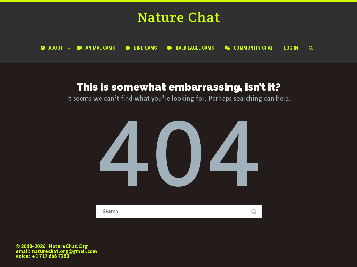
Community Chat (249, 48)
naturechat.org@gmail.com (64, 251)
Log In (291, 48)
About (52, 48)
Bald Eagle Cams (190, 48)
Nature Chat (178, 17)
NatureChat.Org (68, 246)
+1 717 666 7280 (50, 256)
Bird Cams (141, 48)
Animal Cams (96, 48)
